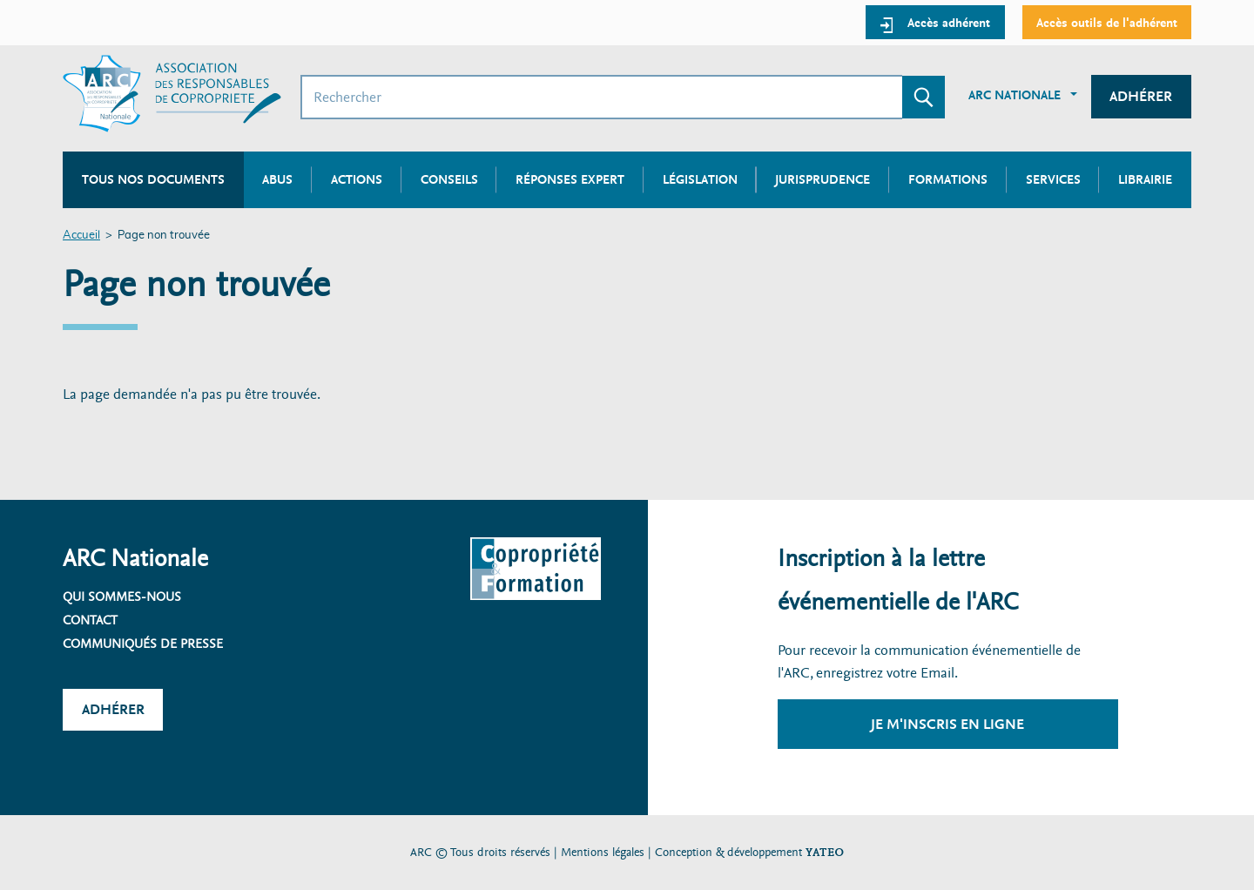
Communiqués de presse (143, 643)
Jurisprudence (822, 179)
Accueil (81, 235)
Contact (90, 620)
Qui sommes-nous (122, 596)
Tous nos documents (153, 179)
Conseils (449, 179)
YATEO (825, 852)
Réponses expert (570, 179)
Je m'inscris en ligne (947, 724)
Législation (700, 179)
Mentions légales (602, 852)
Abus (277, 179)
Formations (948, 179)
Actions (356, 179)
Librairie (1145, 179)
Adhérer (1140, 96)
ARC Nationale (1014, 95)
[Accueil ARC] (172, 93)
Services (1053, 179)
